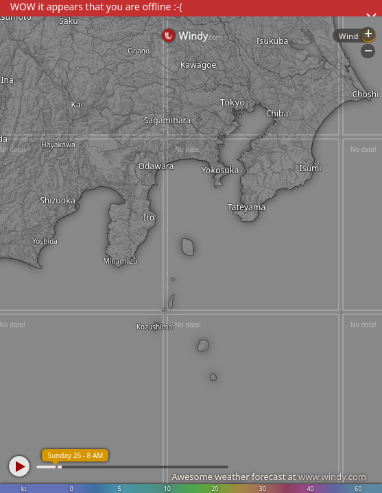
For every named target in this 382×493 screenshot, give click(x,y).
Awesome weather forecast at (268, 476)
